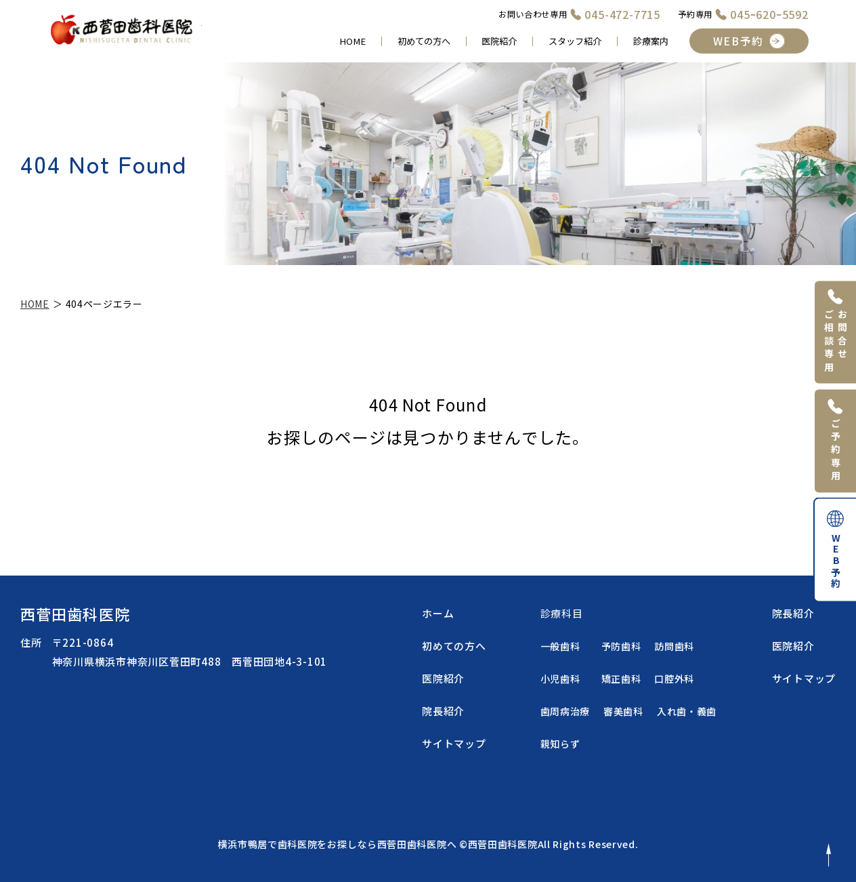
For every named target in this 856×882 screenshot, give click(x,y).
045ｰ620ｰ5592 (769, 14)
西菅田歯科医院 (75, 613)
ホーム (438, 613)
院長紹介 (443, 711)
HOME (352, 41)
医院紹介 (499, 41)
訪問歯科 (674, 646)
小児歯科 (560, 678)
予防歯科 (621, 646)
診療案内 (650, 41)
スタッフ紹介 (575, 41)
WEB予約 (738, 41)
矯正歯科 (621, 678)
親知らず (560, 743)
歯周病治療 (565, 711)
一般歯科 (560, 646)
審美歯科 (623, 711)
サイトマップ (454, 743)
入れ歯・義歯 (686, 711)
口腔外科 (674, 678)
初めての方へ (424, 41)
